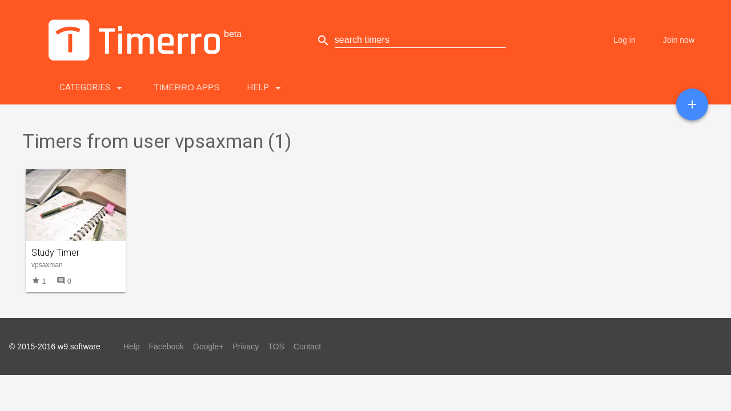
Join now (678, 40)
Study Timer (55, 252)
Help (266, 85)
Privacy (245, 346)
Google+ (208, 346)
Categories (93, 85)
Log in (625, 40)
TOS (276, 346)
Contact (307, 346)
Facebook (166, 346)
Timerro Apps (186, 87)
